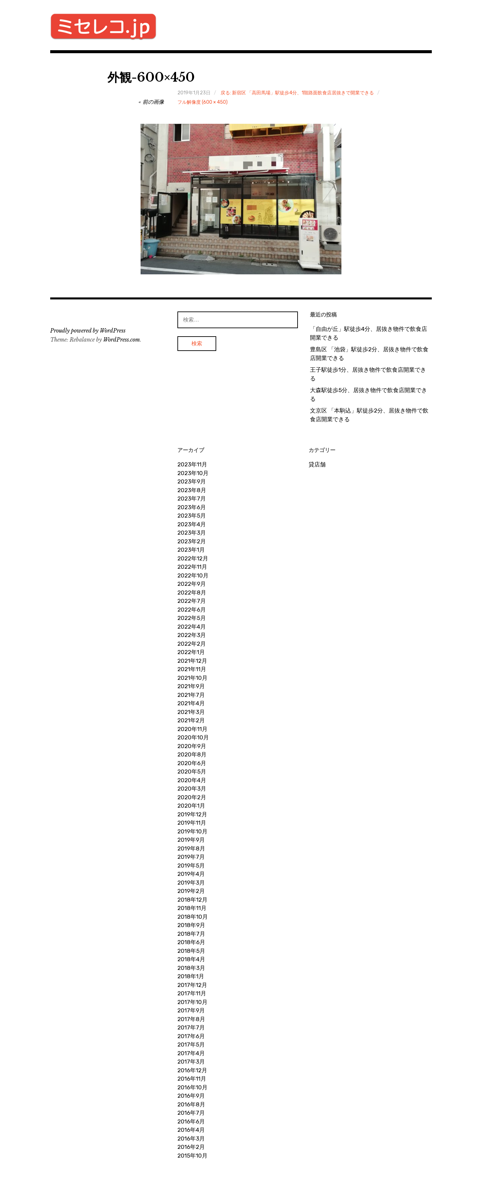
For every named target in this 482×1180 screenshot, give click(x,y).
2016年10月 (192, 1087)
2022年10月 (193, 575)
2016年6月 (191, 1121)
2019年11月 (191, 822)
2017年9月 (191, 1010)
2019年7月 (191, 856)
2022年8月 (191, 592)
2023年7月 (191, 498)
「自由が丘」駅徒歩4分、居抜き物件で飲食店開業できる (368, 333)
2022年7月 (191, 601)
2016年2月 (191, 1147)
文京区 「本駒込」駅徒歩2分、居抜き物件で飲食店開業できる (369, 415)
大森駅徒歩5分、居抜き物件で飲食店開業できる (368, 394)
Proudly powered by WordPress (88, 330)
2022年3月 (191, 635)
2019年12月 (192, 814)
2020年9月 (191, 746)
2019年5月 (191, 865)
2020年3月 (191, 788)
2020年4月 (191, 780)
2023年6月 (191, 507)
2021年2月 (191, 720)
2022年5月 (191, 618)
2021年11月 (191, 669)
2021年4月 (191, 703)
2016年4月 (191, 1129)
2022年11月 (192, 566)
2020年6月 (191, 763)
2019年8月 (191, 848)
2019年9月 (191, 839)
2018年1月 (190, 976)
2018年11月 (192, 908)
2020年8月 (192, 754)
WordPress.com (121, 339)
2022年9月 (191, 583)
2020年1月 (191, 805)
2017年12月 (192, 985)
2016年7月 (191, 1112)
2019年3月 (191, 882)
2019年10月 (192, 831)
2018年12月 (192, 899)
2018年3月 (191, 968)
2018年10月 (192, 916)
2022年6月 (191, 609)
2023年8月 (191, 490)
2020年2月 (191, 797)
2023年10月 (193, 473)
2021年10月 (192, 677)
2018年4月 (191, 959)
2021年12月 (192, 660)
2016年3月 (191, 1138)
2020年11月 (192, 729)
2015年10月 (192, 1155)
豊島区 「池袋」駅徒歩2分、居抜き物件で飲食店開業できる (369, 353)
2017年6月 (191, 1036)
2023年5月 (191, 515)
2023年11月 (192, 464)
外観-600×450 (151, 77)
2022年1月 (191, 652)
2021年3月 (191, 712)
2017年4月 (191, 1053)
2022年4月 (191, 626)
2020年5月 (191, 771)
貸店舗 (317, 464)
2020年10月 (193, 737)
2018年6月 (191, 942)
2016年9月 (191, 1095)
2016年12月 (192, 1070)
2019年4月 (191, 874)
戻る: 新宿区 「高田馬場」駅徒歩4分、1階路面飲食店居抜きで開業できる (297, 93)
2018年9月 (191, 925)
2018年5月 (191, 950)
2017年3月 (191, 1061)
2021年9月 (191, 686)
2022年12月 (192, 558)
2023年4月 (191, 524)
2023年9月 (191, 481)
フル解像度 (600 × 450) (202, 102)
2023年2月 (191, 541)
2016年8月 (191, 1104)
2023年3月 (191, 532)
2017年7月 (191, 1027)
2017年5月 (191, 1044)
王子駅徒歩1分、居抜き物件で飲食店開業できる (368, 374)
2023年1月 (191, 549)
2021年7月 (191, 695)
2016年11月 (191, 1078)
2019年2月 (191, 891)
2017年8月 (191, 1019)
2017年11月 (191, 993)
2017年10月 (192, 1002)
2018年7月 (191, 933)
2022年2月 (191, 643)
